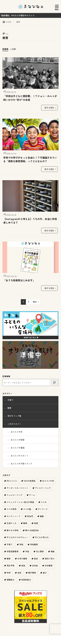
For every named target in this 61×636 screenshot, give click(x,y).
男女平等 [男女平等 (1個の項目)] (10, 565)
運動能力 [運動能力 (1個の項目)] (10, 579)
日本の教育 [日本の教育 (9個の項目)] (22, 558)
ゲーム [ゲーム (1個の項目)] (32, 494)
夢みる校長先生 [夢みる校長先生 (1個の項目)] (32, 530)
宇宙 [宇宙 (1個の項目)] (27, 551)
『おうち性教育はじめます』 (19, 280)
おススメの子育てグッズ (21, 463)
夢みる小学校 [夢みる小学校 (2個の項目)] (12, 530)
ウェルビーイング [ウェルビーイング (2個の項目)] (14, 494)
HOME (8, 21)
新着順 (5, 49)
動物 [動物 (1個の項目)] (25, 523)
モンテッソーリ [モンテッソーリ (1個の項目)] (13, 516)
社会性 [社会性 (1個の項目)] (35, 565)
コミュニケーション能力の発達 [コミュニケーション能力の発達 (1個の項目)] (20, 502)
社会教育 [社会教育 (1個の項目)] (49, 565)
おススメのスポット (19, 455)
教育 (18, 21)
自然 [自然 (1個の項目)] (19, 572)
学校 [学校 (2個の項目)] (21, 544)
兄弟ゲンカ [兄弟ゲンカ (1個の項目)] (11, 523)
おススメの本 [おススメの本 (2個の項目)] (48, 480)
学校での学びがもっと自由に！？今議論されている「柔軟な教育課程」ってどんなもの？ (30, 159)
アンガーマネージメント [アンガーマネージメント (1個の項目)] (17, 487)
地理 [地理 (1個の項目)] (36, 523)
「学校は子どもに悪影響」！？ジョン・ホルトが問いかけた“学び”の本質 (30, 97)
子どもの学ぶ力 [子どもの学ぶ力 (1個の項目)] (42, 537)
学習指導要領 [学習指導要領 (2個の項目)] (12, 551)
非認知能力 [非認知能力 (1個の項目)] (26, 579)
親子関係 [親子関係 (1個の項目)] (32, 572)
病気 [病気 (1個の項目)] (23, 565)
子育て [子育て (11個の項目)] (10, 544)
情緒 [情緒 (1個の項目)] (52, 551)
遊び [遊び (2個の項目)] (45, 572)
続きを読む (49, 107)
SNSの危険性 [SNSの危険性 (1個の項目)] (29, 480)
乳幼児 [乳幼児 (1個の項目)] (30, 516)
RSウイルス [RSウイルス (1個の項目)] (12, 480)
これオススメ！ (14, 423)
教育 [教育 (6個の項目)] (9, 558)
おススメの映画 (17, 439)
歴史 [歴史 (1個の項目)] (36, 558)
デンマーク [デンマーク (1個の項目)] (43, 509)
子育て (10, 400)
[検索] (54, 382)
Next (35, 302)
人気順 (13, 49)
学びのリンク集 (14, 415)
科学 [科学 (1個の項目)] (9, 572)
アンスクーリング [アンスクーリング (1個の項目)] (43, 487)
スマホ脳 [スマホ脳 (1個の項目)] (27, 509)
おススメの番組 (17, 447)
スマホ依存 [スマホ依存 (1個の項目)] (11, 509)
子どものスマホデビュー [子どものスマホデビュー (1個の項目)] (17, 537)
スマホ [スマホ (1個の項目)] (44, 502)
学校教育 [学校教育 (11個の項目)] (34, 544)
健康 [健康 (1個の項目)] (42, 516)
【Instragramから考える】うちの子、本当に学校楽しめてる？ (30, 220)
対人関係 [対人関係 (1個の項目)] (40, 551)
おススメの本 (16, 431)
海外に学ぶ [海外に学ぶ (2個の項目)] (49, 558)
